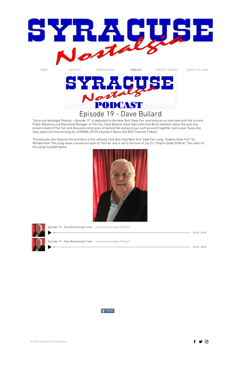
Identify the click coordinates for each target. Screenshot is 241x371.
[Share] (107, 311)
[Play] (49, 233)
